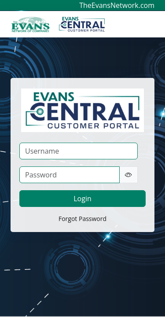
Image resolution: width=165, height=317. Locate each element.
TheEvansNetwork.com (116, 5)
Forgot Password (82, 218)
